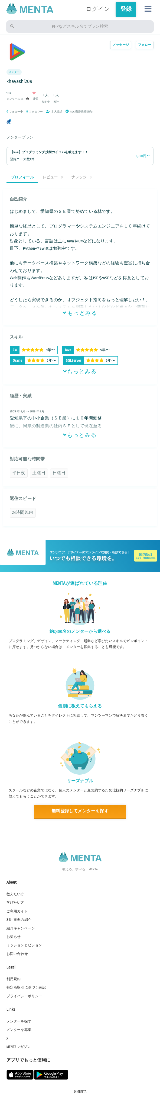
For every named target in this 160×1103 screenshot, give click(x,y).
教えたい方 (15, 894)
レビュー (53, 177)
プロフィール (22, 177)
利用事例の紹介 (18, 920)
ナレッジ (81, 177)
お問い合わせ (17, 954)
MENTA (82, 1092)
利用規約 (13, 979)
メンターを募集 (18, 1030)
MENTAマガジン (18, 1047)
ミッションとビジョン (24, 945)
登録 (126, 9)
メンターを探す (18, 1021)
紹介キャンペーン (20, 928)
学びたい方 (15, 903)
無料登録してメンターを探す (80, 811)
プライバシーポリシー (24, 996)
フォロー (144, 45)
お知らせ (13, 937)
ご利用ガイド (17, 911)
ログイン (98, 9)
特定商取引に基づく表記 (26, 987)
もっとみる (80, 313)
